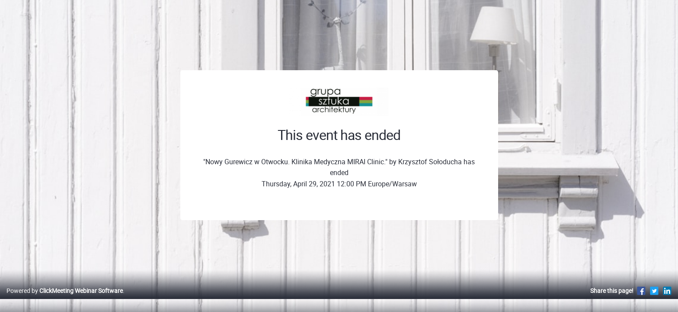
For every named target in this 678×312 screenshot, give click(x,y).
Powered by (64, 300)
